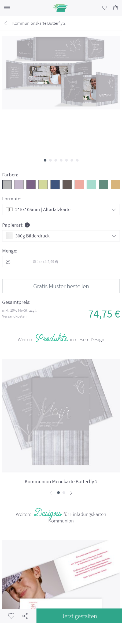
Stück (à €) (45, 261)
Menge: (9, 250)
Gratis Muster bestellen (61, 286)
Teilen (25, 616)
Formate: (11, 198)
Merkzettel (11, 616)
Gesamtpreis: (16, 302)
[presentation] (51, 493)
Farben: (10, 174)
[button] (45, 160)
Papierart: (16, 224)
